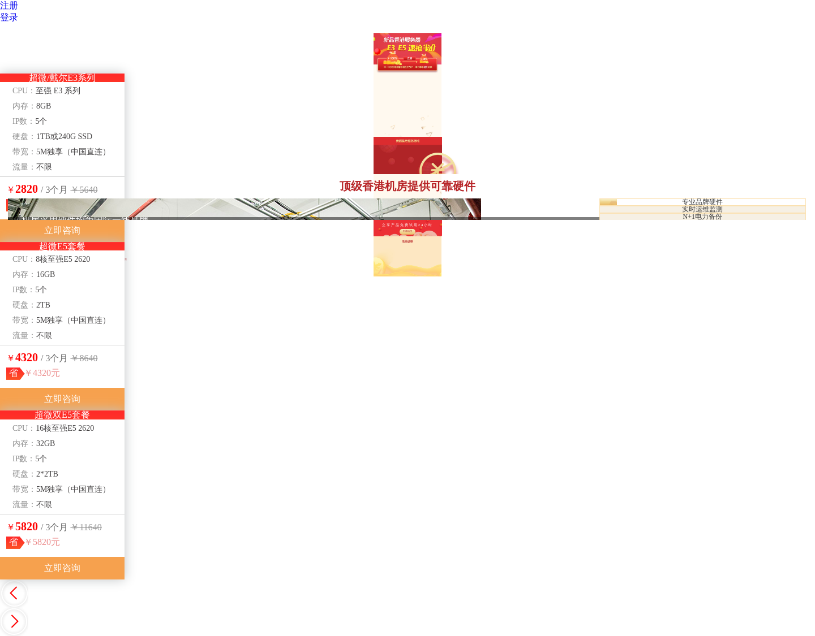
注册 (9, 5)
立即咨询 (62, 230)
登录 (9, 17)
